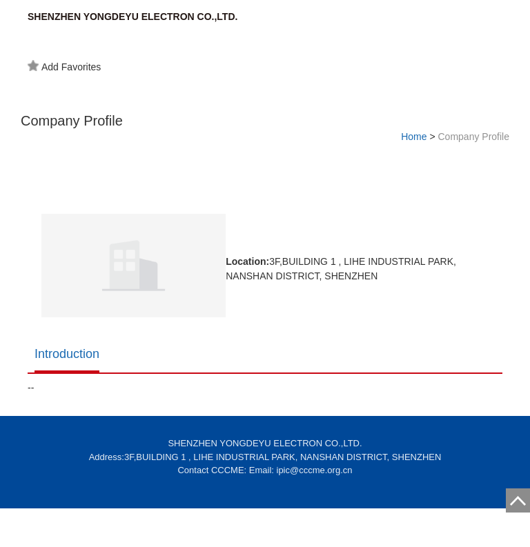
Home (413, 136)
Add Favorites (64, 66)
